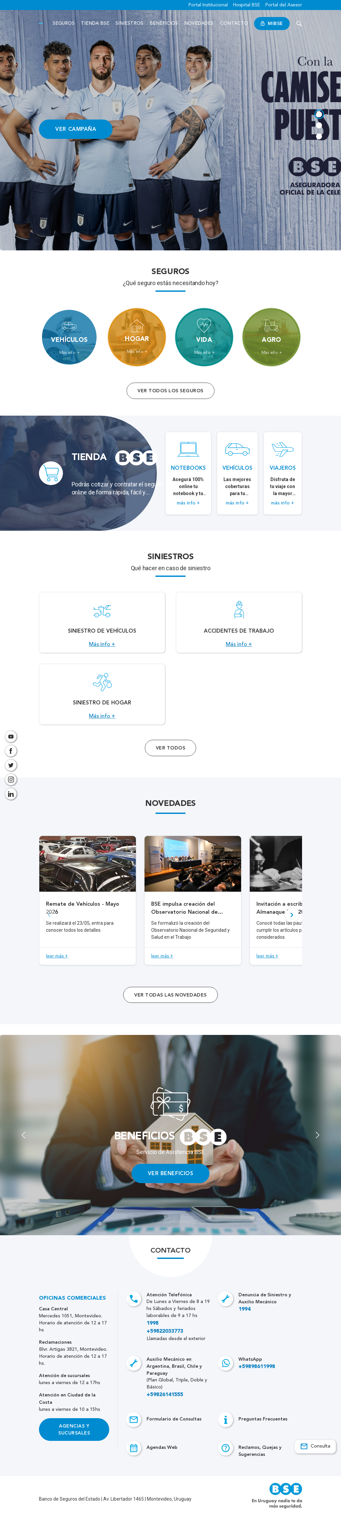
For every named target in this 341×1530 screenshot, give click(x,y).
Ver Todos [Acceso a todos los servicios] (170, 763)
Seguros (64, 23)
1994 (244, 1324)
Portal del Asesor (283, 5)
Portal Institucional (208, 5)
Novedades (199, 23)
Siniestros (130, 23)
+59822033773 (165, 1346)
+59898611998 (256, 1381)
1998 (153, 1338)
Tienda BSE (95, 23)
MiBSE (272, 23)
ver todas (170, 1010)
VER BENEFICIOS (170, 1188)
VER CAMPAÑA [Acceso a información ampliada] (75, 129)
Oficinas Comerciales (72, 1313)
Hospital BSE (246, 5)
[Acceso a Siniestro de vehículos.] (102, 626)
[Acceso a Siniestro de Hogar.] (102, 705)
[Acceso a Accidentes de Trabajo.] (239, 626)
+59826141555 (165, 1409)
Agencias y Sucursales (74, 1444)
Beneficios (164, 23)
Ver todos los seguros (170, 391)
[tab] (318, 113)
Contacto (234, 23)
